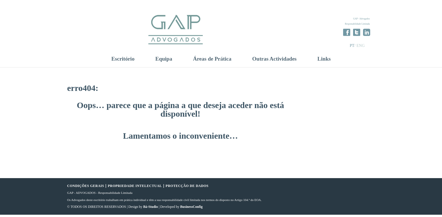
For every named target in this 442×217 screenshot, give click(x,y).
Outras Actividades (274, 61)
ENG (361, 45)
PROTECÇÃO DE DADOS (187, 188)
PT (352, 45)
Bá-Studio (150, 209)
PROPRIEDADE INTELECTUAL (135, 188)
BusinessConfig (191, 209)
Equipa (163, 61)
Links (324, 61)
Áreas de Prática (212, 61)
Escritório (123, 61)
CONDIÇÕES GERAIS (85, 188)
